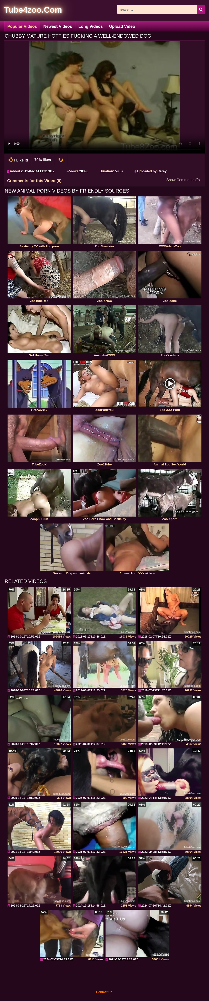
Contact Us (104, 992)
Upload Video (122, 26)
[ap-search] (161, 9)
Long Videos (90, 26)
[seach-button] (201, 9)
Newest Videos (57, 26)
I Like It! (17, 160)
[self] (26, 10)
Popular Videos (22, 26)
